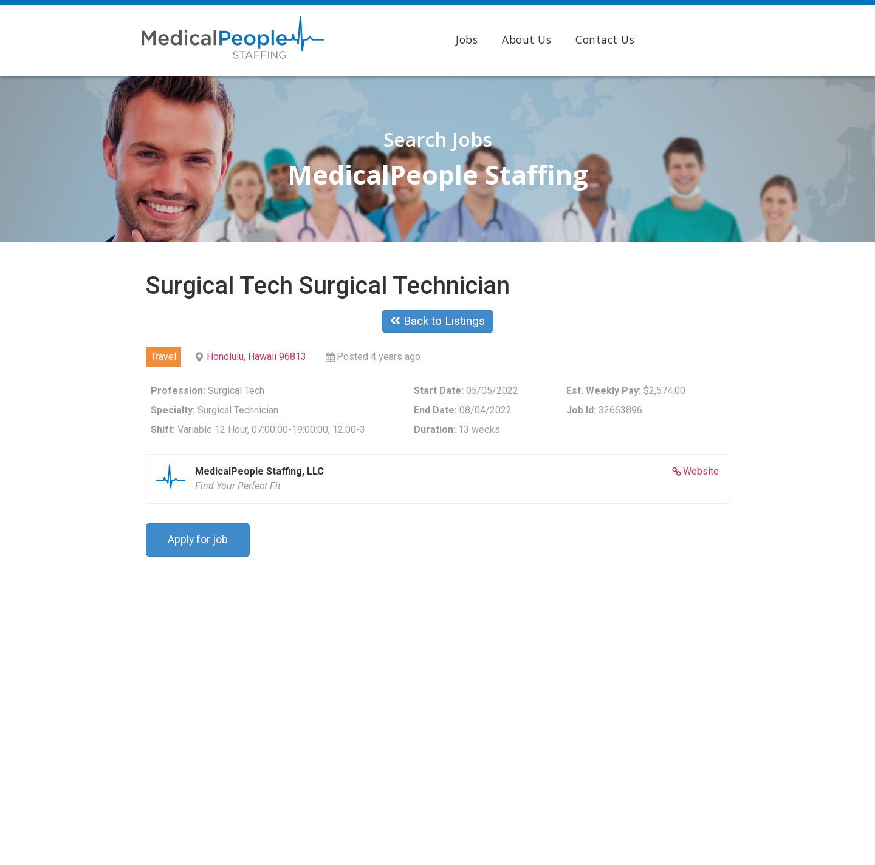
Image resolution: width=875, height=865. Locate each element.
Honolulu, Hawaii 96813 (256, 356)
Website (701, 471)
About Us (526, 39)
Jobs (467, 39)
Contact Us (604, 39)
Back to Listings (437, 321)
